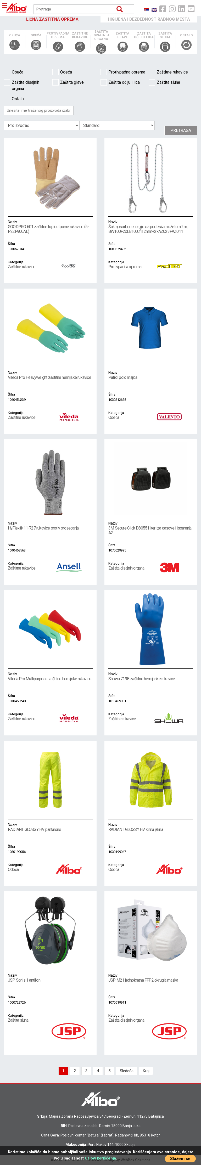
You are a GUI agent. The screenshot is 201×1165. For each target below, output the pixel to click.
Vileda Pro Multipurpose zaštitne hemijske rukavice (50, 676)
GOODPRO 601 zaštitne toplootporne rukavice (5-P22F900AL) (50, 226)
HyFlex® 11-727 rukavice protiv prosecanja (50, 526)
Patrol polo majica (150, 375)
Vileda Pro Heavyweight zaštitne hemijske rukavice (50, 375)
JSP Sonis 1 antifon (50, 978)
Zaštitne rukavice (168, 72)
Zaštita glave (68, 82)
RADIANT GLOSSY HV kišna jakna (150, 827)
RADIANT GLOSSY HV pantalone (50, 827)
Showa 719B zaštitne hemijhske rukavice (150, 676)
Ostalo (14, 99)
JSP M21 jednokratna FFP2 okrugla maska (150, 978)
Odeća (62, 72)
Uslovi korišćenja (100, 1158)
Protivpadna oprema (122, 72)
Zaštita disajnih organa (21, 85)
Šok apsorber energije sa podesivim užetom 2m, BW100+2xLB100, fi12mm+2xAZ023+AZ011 (150, 226)
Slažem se (180, 1158)
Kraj (146, 1070)
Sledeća (126, 1070)
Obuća (13, 72)
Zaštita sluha (164, 82)
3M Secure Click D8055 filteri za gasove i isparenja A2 (150, 528)
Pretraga (180, 130)
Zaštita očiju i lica (120, 82)
